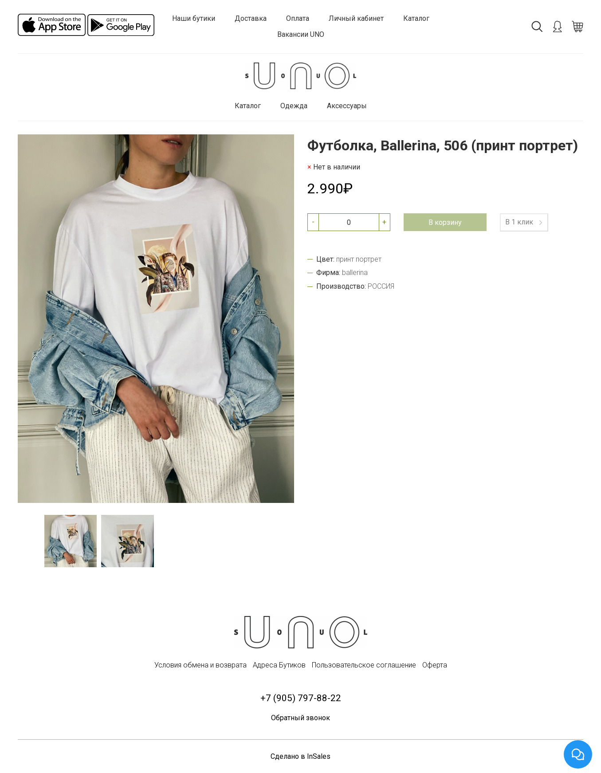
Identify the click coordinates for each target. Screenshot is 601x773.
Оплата (297, 18)
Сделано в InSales (300, 756)
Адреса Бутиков (279, 665)
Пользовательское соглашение (364, 665)
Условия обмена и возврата (200, 665)
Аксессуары (347, 106)
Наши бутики (193, 18)
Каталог (416, 18)
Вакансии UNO (300, 34)
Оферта (434, 665)
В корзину (445, 222)
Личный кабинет (356, 18)
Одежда (293, 106)
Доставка (251, 18)
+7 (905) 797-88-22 (300, 698)
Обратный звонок (300, 718)
